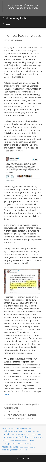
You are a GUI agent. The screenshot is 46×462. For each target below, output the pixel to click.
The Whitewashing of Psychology (22, 414)
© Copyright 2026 (23, 458)
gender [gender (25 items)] (34, 434)
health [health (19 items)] (40, 434)
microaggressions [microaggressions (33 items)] (9, 443)
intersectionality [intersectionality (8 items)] (38, 437)
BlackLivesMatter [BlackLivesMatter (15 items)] (21, 428)
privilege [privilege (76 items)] (28, 443)
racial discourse (11, 407)
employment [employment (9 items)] (16, 434)
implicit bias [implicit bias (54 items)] (27, 437)
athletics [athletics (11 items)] (11, 428)
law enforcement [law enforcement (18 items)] (8, 440)
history (21, 404)
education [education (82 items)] (6, 434)
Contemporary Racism (15, 18)
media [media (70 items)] (31, 440)
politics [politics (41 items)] (20, 443)
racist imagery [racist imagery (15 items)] (24, 447)
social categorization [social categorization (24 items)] (10, 450)
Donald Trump (13, 411)
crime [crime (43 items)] (21, 431)
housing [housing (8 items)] (11, 437)
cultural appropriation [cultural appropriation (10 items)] (32, 431)
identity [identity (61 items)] (18, 437)
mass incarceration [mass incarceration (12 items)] (21, 440)
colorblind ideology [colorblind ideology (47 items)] (10, 431)
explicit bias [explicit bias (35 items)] (26, 434)
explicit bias (12, 404)
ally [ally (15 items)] (3, 428)
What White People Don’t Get (20, 418)
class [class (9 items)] (29, 428)
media (28, 404)
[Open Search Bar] (42, 18)
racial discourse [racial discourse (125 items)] (10, 446)
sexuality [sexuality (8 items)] (32, 447)
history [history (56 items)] (5, 437)
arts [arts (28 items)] (6, 428)
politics (35, 404)
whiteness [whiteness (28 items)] (23, 450)
